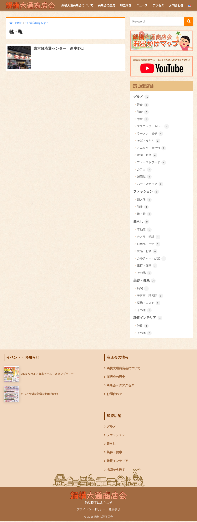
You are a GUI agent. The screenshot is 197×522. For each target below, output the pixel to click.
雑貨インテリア (147, 318)
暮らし (141, 222)
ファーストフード (151, 162)
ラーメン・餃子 (150, 133)
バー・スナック (150, 184)
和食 (143, 112)
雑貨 (143, 326)
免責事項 (114, 510)
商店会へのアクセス (120, 386)
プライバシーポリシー (91, 510)
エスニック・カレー (153, 126)
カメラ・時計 (148, 237)
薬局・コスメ (148, 303)
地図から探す (116, 470)
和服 (143, 207)
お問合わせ (176, 5)
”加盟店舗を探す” (37, 23)
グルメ (141, 97)
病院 (143, 289)
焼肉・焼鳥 (147, 155)
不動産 (144, 230)
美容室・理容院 (150, 296)
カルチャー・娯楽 (151, 258)
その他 (144, 273)
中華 (143, 119)
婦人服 (144, 200)
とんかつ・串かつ (151, 148)
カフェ (144, 170)
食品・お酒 (147, 251)
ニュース (142, 5)
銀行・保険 (147, 266)
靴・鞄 (144, 214)
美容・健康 (144, 281)
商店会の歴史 (106, 5)
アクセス (158, 5)
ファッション (146, 191)
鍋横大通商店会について (77, 5)
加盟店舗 (125, 5)
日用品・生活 (148, 244)
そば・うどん (148, 141)
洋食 (143, 105)
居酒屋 (144, 177)
